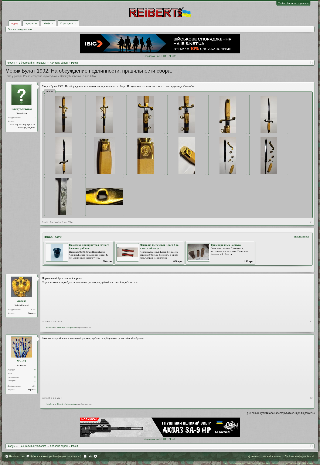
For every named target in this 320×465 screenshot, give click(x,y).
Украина (31, 313)
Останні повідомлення (20, 29)
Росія (26, 76)
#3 (311, 397)
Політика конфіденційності (299, 456)
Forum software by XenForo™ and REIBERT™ (269, 463)
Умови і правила (271, 456)
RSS (95, 456)
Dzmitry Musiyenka (70, 76)
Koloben (50, 327)
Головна (85, 456)
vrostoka (21, 300)
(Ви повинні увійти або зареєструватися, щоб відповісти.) (281, 413)
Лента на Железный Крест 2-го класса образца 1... (159, 246)
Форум (14, 23)
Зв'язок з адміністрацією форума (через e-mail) (55, 456)
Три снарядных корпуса (226, 244)
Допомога (253, 456)
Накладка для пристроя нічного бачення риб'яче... (89, 246)
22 (34, 117)
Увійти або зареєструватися (293, 3)
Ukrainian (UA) (16, 456)
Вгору (90, 456)
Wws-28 (21, 361)
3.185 (33, 309)
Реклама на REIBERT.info (160, 56)
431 (33, 386)
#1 (311, 222)
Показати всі (301, 236)
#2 (311, 321)
